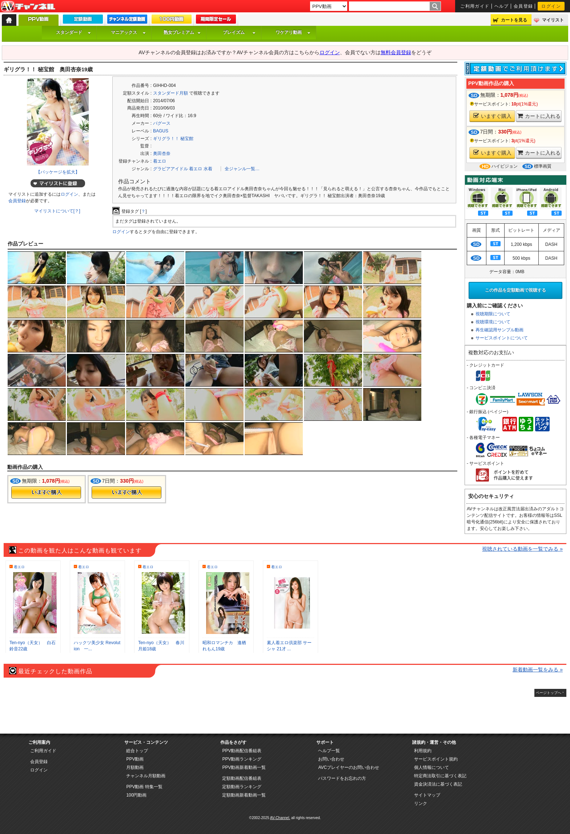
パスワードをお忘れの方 (342, 778)
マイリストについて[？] (57, 211)
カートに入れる (539, 116)
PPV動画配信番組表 (241, 750)
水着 (208, 168)
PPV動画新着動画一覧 (244, 767)
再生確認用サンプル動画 (499, 329)
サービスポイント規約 (436, 759)
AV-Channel (28, 6)
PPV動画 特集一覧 (144, 786)
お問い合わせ (331, 759)
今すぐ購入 (46, 492)
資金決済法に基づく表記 (438, 784)
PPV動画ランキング (241, 759)
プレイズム (239, 32)
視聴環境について (492, 321)
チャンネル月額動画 (145, 775)
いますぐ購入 (492, 116)
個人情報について (431, 767)
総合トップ (137, 750)
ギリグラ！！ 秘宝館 (173, 138)
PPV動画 (135, 759)
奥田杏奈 (161, 153)
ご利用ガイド (475, 6)
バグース (161, 123)
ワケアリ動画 (293, 32)
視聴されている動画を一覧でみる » (522, 549)
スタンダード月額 (170, 93)
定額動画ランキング (241, 786)
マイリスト (553, 20)
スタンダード (73, 32)
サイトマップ (427, 795)
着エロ (159, 161)
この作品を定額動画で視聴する (515, 290)
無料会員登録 (396, 52)
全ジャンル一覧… (242, 168)
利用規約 (422, 750)
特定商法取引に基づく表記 (440, 775)
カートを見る (514, 20)
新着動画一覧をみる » (538, 670)
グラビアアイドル (170, 168)
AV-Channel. (280, 818)
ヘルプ (501, 6)
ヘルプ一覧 (329, 750)
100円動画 (136, 795)
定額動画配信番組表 (241, 778)
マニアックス (128, 32)
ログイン (551, 6)
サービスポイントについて (501, 337)
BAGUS (160, 130)
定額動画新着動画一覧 (244, 795)
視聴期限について (492, 313)
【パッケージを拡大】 (58, 172)
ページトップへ (548, 693)
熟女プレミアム (182, 32)
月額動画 (135, 767)
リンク (420, 803)
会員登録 (523, 6)
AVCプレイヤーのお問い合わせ (348, 767)
